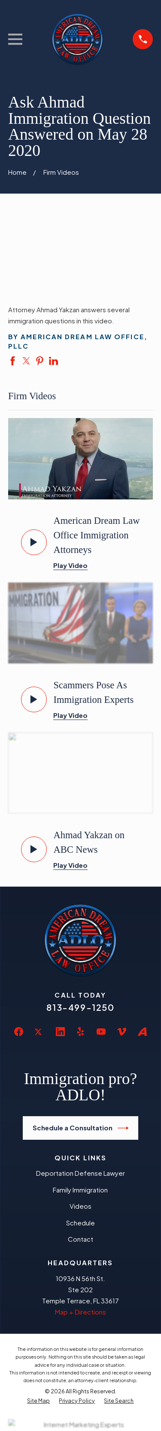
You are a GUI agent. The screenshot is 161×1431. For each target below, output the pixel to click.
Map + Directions (80, 1312)
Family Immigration (80, 1190)
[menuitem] (38, 1401)
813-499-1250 (80, 1007)
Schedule (80, 1223)
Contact (80, 1239)
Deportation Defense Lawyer (80, 1173)
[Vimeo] (121, 1031)
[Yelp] (80, 1031)
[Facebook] (18, 1031)
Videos (80, 1206)
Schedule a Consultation (81, 1128)
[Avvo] (142, 1031)
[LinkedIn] (60, 1031)
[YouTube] (101, 1031)
